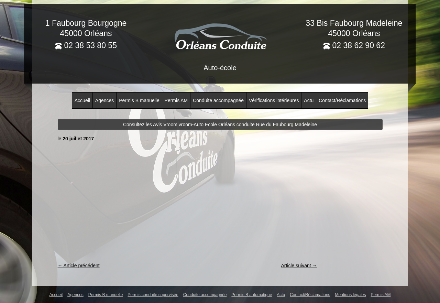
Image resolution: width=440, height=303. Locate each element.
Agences (104, 100)
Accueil (82, 100)
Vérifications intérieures (274, 100)
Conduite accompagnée (218, 100)
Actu (309, 100)
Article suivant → (299, 265)
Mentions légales (350, 294)
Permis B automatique (251, 294)
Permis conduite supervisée (153, 294)
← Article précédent (79, 265)
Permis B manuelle (139, 100)
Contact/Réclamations (342, 100)
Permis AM (176, 100)
